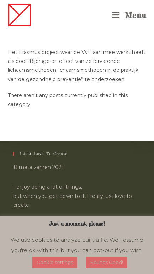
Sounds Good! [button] (106, 262)
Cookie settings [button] (55, 262)
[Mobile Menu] (129, 15)
